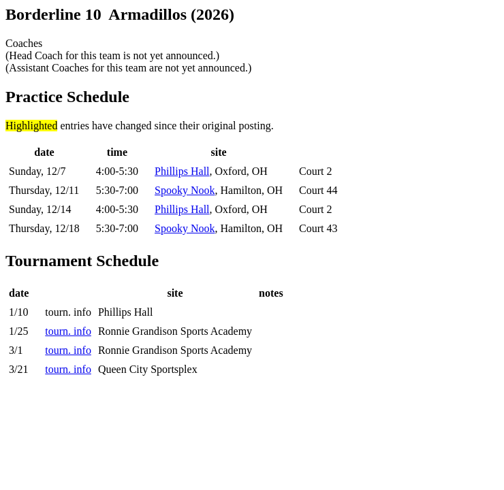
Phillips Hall (182, 171)
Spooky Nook (185, 190)
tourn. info (68, 331)
